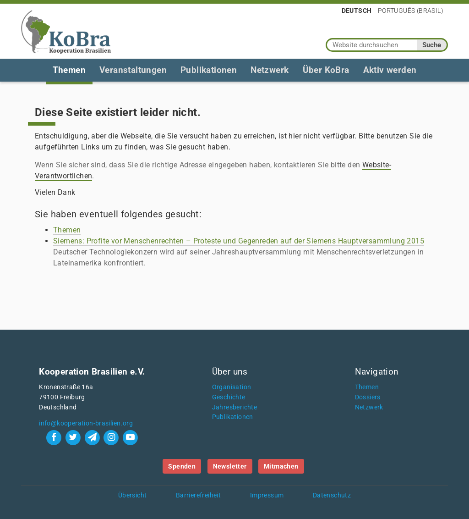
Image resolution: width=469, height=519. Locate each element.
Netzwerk (270, 70)
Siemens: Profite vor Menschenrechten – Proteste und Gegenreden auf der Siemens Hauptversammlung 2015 (238, 241)
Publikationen (208, 70)
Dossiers (368, 397)
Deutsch (357, 10)
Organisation (231, 387)
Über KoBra (326, 70)
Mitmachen (281, 466)
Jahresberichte (234, 407)
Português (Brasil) (410, 10)
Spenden (182, 466)
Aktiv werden (390, 70)
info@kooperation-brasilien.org (86, 423)
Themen (69, 70)
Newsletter (230, 466)
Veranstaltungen (133, 70)
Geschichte (228, 397)
